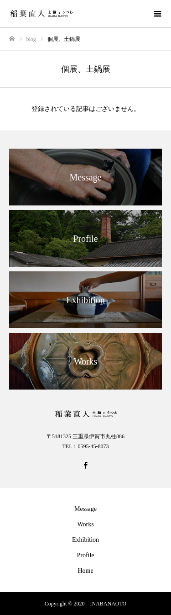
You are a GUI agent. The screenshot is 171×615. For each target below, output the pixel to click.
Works (85, 524)
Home (85, 570)
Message (85, 508)
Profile (85, 555)
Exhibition (85, 539)
